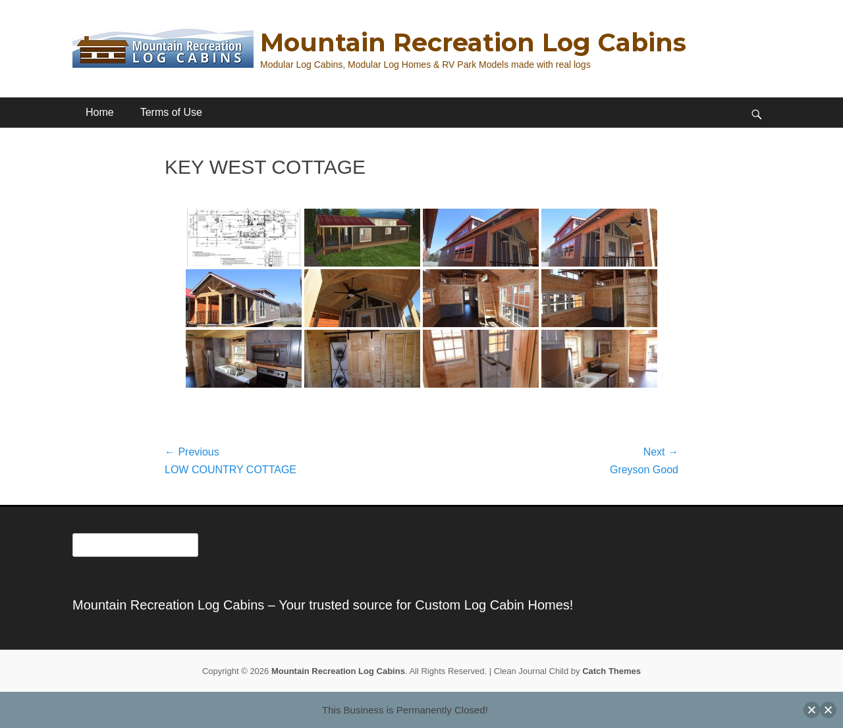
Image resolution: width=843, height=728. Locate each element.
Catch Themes (611, 671)
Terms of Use (171, 112)
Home (100, 112)
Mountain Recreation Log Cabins (473, 42)
